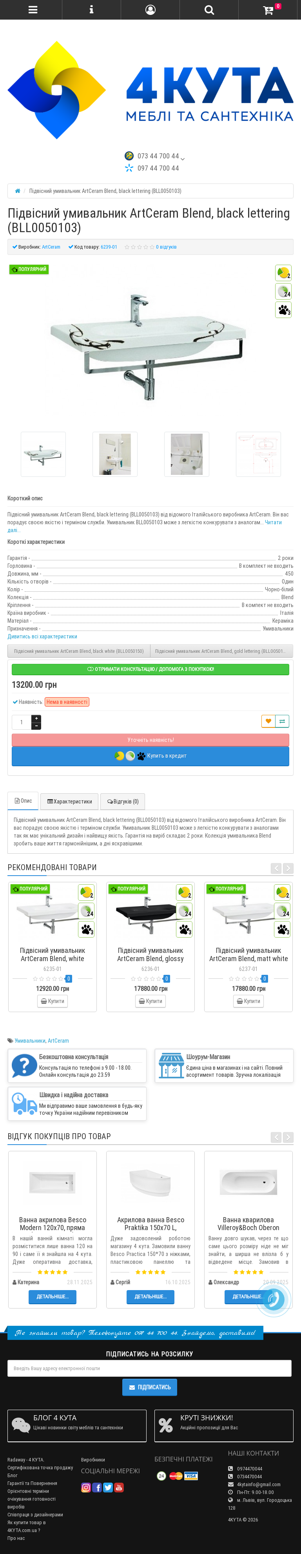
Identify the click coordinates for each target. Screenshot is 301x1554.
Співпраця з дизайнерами (35, 1514)
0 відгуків (166, 247)
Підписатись (150, 1387)
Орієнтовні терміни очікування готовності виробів (31, 1499)
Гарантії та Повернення (32, 1483)
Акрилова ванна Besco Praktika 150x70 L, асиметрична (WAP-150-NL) (150, 1231)
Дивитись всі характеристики (42, 636)
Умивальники (30, 1040)
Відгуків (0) (123, 801)
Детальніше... (52, 1296)
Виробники (93, 1459)
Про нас (16, 1538)
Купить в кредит (150, 756)
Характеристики (69, 801)
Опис (23, 800)
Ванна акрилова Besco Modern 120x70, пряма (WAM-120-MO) (52, 1227)
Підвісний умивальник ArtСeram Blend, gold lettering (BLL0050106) (222, 651)
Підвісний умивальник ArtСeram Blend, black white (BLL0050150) (79, 651)
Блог (12, 1475)
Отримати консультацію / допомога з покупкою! (150, 669)
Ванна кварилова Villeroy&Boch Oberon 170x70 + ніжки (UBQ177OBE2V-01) (248, 1231)
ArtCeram (58, 1040)
